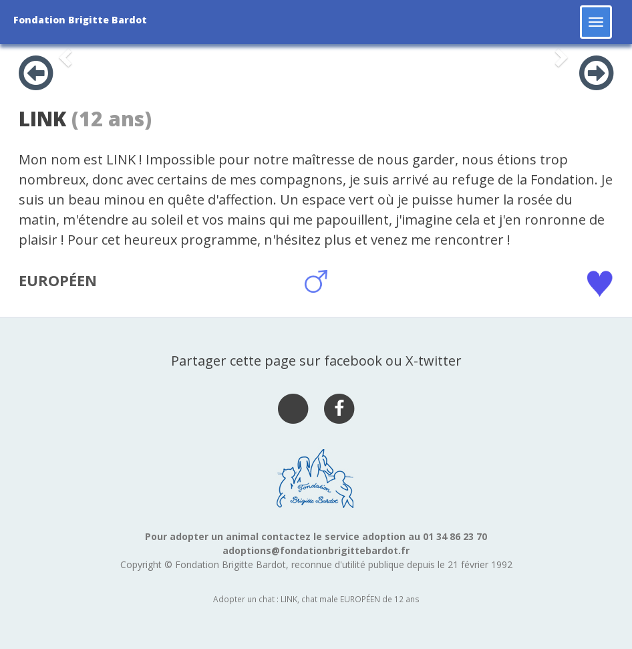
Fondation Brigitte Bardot (80, 19)
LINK (42, 118)
